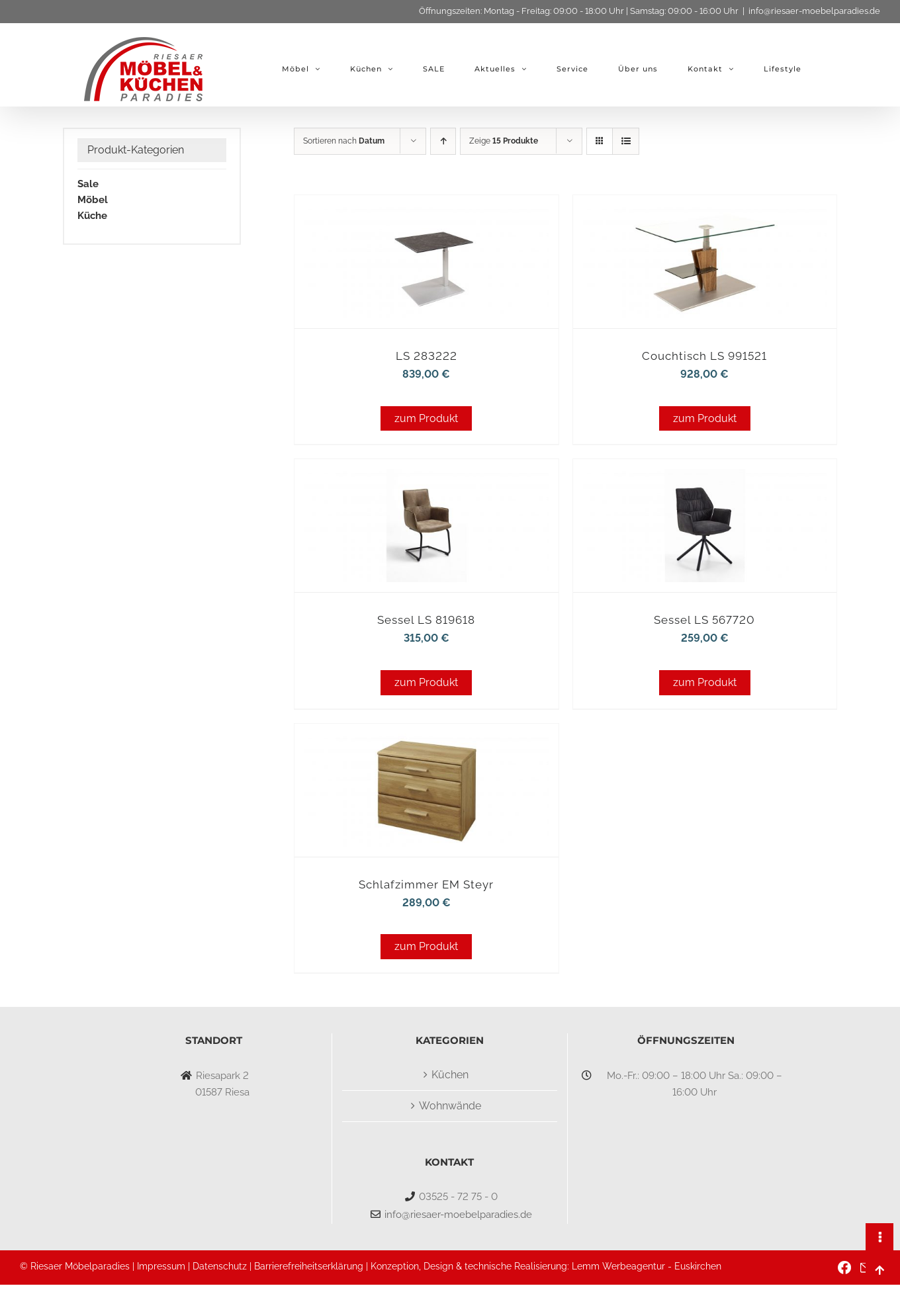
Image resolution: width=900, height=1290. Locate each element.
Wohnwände (450, 1105)
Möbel (92, 200)
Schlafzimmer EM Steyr (426, 884)
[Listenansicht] (626, 141)
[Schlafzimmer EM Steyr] (426, 742)
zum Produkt (426, 418)
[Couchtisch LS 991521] (705, 213)
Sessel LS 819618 (426, 619)
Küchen (450, 1074)
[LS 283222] (426, 213)
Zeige (503, 141)
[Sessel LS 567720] (705, 477)
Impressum (161, 1266)
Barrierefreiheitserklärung (308, 1266)
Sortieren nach (343, 141)
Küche (92, 216)
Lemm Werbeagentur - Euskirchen (646, 1266)
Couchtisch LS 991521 (704, 356)
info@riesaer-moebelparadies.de (814, 11)
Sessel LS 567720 (704, 619)
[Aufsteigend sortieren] (443, 141)
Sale (88, 184)
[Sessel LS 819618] (426, 477)
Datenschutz (220, 1266)
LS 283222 (426, 356)
